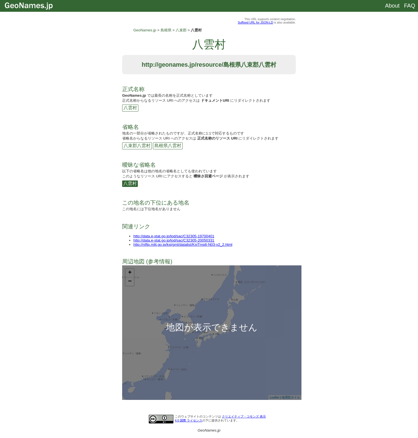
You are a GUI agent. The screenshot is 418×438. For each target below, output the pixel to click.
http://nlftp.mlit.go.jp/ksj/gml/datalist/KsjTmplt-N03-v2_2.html (182, 244)
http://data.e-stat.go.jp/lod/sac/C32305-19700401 (173, 236)
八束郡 (181, 30)
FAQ (409, 6)
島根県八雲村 (167, 145)
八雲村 (130, 107)
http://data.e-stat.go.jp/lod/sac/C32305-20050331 (173, 240)
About (392, 6)
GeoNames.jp (144, 30)
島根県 (166, 30)
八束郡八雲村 (137, 145)
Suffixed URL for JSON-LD (255, 22)
